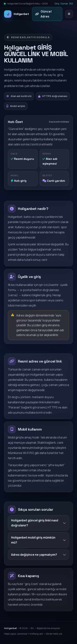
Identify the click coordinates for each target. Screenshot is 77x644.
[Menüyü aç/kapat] (69, 14)
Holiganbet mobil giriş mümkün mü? (38, 539)
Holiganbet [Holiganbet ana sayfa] (16, 14)
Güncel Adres (43, 13)
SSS (71, 3)
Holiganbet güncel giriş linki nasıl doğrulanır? (38, 522)
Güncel (64, 3)
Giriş (57, 3)
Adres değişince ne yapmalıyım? (38, 555)
